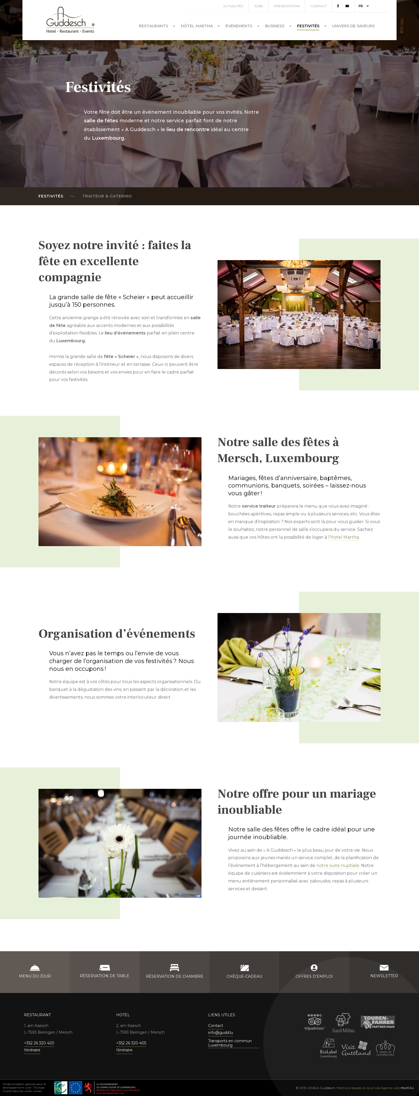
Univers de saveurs (353, 26)
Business (274, 26)
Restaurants (153, 26)
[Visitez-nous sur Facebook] (338, 6)
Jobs (258, 6)
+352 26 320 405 (131, 1043)
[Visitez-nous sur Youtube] (347, 6)
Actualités (233, 6)
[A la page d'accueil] (70, 20)
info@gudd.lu (220, 1032)
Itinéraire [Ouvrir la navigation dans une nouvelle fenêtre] (32, 1050)
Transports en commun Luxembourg (230, 1043)
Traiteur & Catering (107, 196)
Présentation (287, 6)
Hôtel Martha (197, 26)
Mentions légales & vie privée (358, 1088)
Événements (239, 26)
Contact (319, 6)
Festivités (308, 26)
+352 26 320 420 (39, 1043)
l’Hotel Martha (343, 537)
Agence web (390, 1088)
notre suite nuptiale (337, 865)
